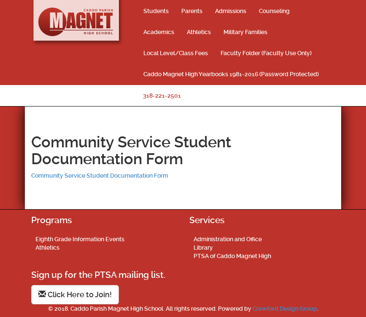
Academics (158, 32)
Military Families (245, 32)
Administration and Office (228, 239)
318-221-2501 (162, 95)
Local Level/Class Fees (175, 53)
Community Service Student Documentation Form (99, 175)
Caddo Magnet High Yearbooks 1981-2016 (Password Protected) (231, 74)
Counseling (274, 11)
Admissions (230, 11)
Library (203, 247)
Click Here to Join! (75, 294)
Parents (191, 11)
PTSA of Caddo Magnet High (232, 256)
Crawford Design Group (285, 308)
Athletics (199, 32)
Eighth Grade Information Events (79, 239)
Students (156, 11)
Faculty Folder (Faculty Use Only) (266, 53)
